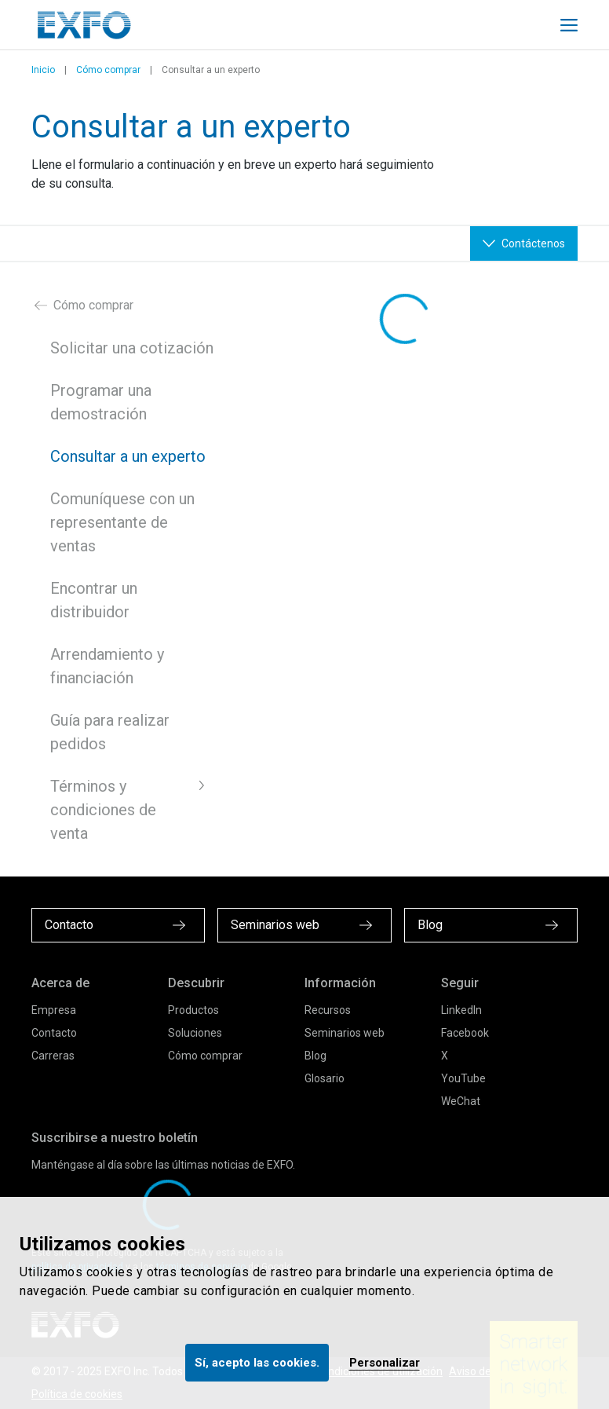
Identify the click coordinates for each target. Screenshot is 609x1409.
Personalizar (384, 1363)
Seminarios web (344, 1033)
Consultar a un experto (128, 456)
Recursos (327, 1010)
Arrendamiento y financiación (107, 666)
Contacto (54, 1033)
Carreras (53, 1055)
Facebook (465, 1033)
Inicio (43, 69)
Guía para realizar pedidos (110, 732)
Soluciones (195, 1033)
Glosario (324, 1078)
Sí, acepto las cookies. (257, 1363)
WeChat (460, 1101)
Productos (193, 1010)
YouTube (463, 1078)
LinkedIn (461, 1010)
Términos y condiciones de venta (103, 810)
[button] (201, 785)
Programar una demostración (100, 402)
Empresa (53, 1010)
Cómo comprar (108, 69)
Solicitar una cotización (131, 348)
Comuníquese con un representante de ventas (122, 522)
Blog (315, 1055)
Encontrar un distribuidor (93, 600)
